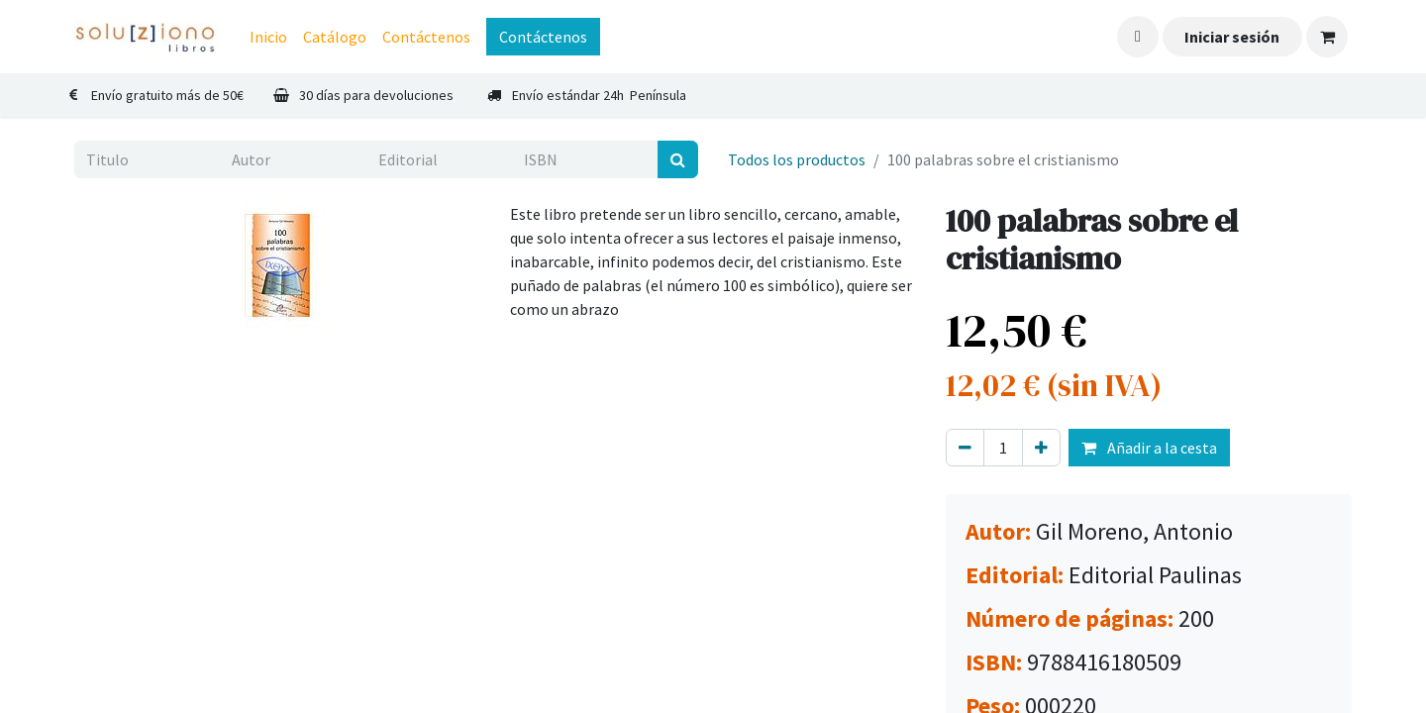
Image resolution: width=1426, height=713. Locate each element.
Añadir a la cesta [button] (1149, 448)
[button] (1138, 36)
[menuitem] (268, 36)
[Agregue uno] (1041, 447)
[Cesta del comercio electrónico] (1327, 36)
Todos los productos (797, 159)
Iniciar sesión (1231, 37)
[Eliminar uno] (965, 447)
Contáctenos (543, 37)
